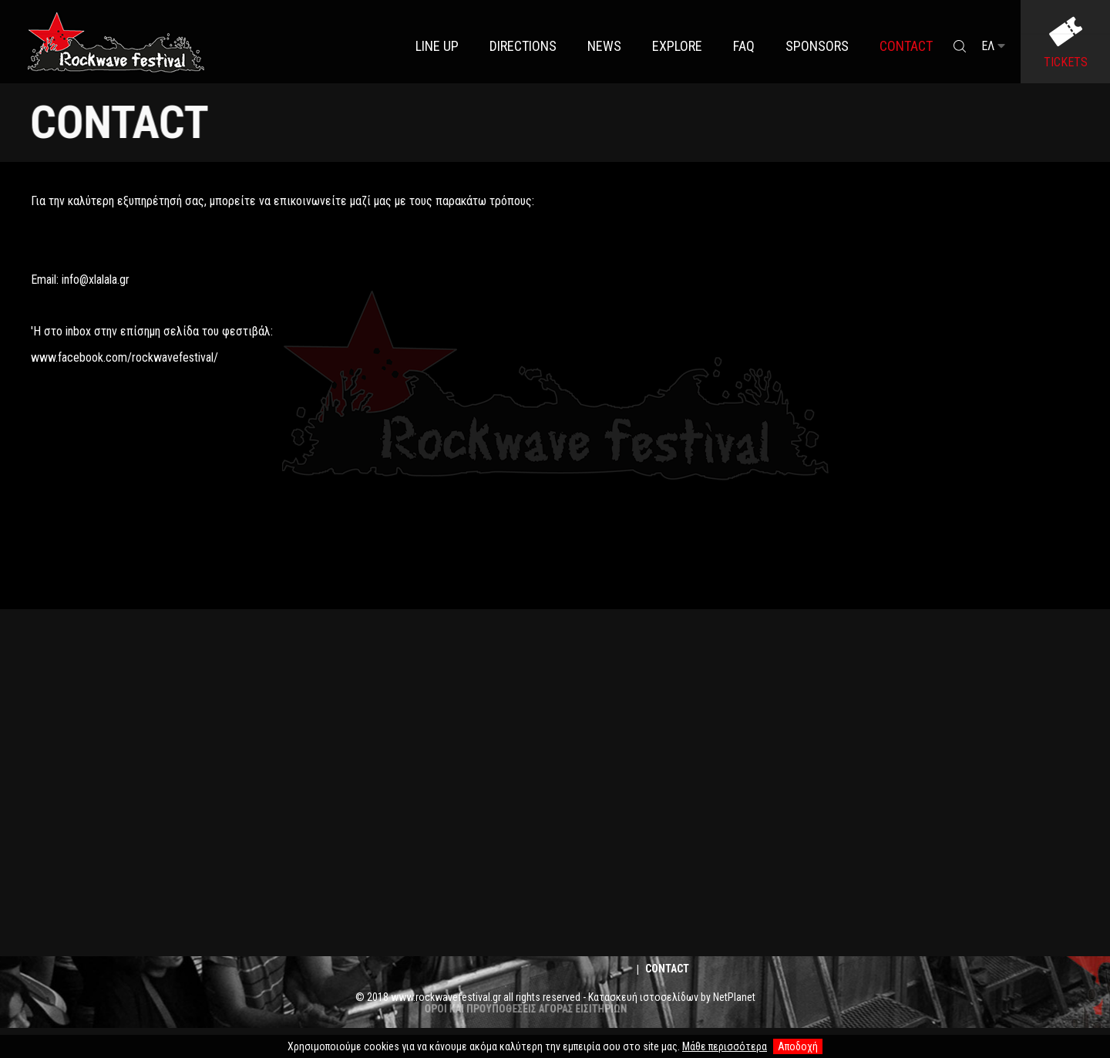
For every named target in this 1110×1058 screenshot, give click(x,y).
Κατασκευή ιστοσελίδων (643, 997)
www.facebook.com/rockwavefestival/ (124, 357)
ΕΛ (993, 46)
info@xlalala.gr (96, 279)
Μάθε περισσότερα (724, 1046)
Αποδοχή (798, 1046)
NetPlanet (734, 997)
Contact (667, 968)
